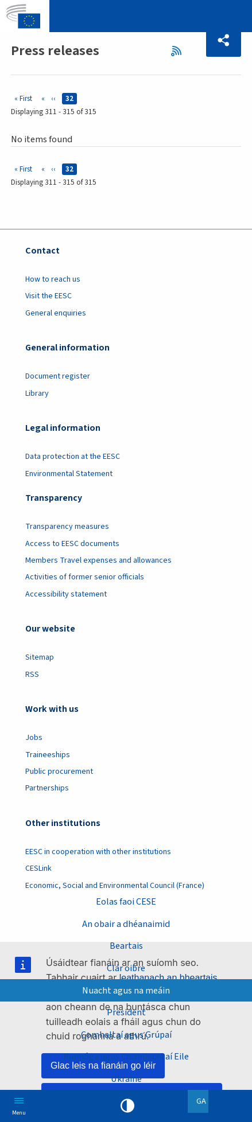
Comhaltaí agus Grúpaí (126, 1034)
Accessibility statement (66, 594)
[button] (223, 41)
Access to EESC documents (72, 544)
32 (71, 98)
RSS (179, 51)
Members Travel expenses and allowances (98, 560)
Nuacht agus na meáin (126, 990)
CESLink (38, 868)
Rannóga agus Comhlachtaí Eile (126, 1056)
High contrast (127, 1106)
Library (37, 393)
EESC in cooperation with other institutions (98, 852)
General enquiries (55, 313)
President (126, 1012)
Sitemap (39, 657)
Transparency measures (67, 526)
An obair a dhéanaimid (126, 923)
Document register (57, 376)
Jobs (33, 737)
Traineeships (47, 755)
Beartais (126, 945)
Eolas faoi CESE (126, 901)
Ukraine (126, 1078)
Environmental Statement (69, 474)
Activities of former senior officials (84, 577)
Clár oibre (126, 968)
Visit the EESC (48, 296)
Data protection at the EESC (72, 456)
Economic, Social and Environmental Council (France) (115, 885)
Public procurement (59, 771)
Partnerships (47, 788)
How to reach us (52, 279)
